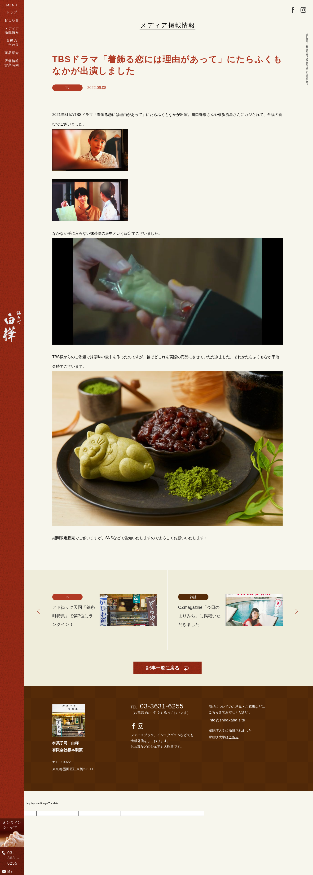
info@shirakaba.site (227, 720)
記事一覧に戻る (162, 668)
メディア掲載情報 (11, 30)
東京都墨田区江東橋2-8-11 (73, 769)
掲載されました (240, 730)
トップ (11, 12)
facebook (293, 10)
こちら (233, 737)
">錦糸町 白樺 (12, 326)
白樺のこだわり (11, 43)
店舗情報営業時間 (11, 63)
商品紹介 (11, 53)
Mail (11, 871)
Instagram (303, 10)
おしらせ (11, 20)
